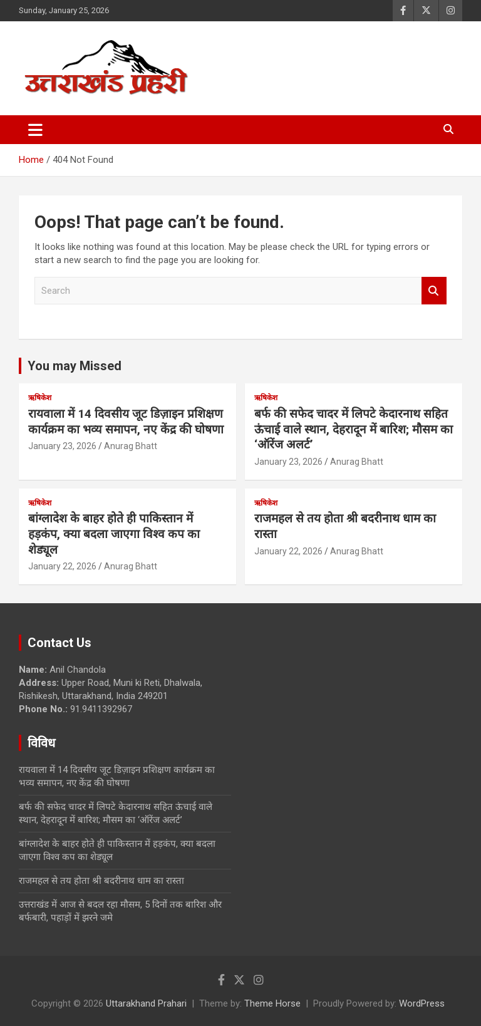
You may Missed (75, 365)
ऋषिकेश (39, 397)
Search (434, 291)
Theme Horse (272, 1003)
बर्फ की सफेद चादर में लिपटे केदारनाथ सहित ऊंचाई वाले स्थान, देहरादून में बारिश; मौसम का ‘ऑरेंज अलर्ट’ (353, 429)
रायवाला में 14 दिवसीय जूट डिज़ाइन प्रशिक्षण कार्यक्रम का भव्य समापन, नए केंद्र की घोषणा (126, 422)
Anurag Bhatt (130, 446)
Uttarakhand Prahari (146, 1003)
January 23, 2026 (62, 446)
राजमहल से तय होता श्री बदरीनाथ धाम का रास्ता (101, 880)
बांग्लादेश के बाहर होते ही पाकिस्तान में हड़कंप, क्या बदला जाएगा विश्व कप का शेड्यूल (114, 533)
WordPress (422, 1003)
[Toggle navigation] (35, 129)
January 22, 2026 (62, 566)
